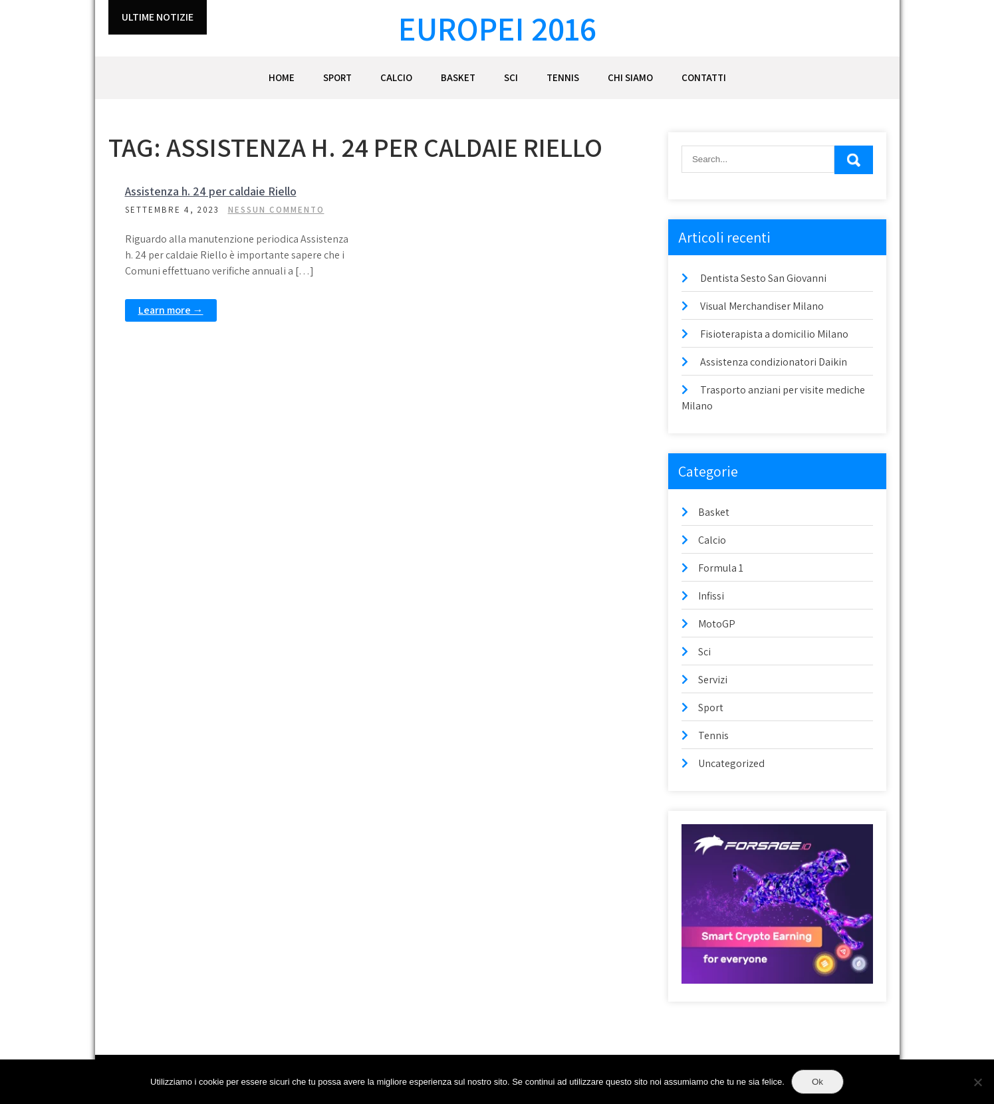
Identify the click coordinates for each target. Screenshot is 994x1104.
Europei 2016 (497, 28)
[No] (977, 1082)
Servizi (712, 680)
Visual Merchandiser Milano (762, 306)
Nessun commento (276, 209)
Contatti (704, 77)
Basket (458, 77)
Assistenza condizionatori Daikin (773, 362)
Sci (511, 77)
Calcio (396, 77)
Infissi (711, 596)
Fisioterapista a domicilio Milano (774, 334)
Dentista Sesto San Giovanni (763, 278)
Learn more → (170, 310)
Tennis (563, 77)
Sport (337, 77)
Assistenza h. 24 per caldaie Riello (211, 191)
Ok (817, 1082)
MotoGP (716, 624)
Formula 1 (720, 568)
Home (282, 77)
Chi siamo (630, 77)
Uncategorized (731, 763)
